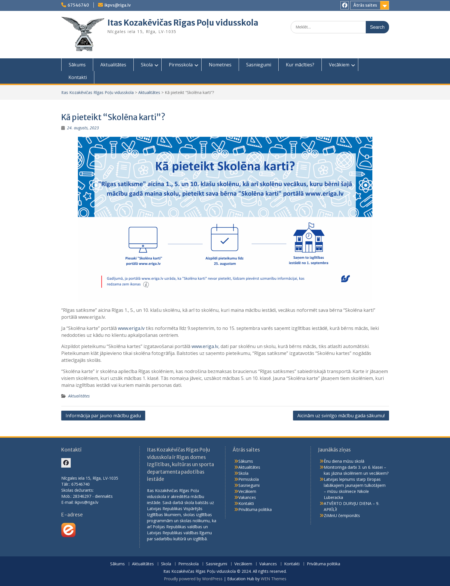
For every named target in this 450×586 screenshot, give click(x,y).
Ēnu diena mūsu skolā (344, 461)
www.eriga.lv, (205, 346)
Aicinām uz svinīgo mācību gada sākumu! (341, 415)
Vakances (247, 497)
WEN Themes (273, 578)
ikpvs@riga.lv (117, 5)
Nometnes (220, 65)
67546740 (78, 5)
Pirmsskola (181, 65)
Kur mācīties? (300, 65)
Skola (147, 65)
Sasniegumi (258, 65)
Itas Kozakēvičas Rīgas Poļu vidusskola (182, 23)
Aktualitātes (113, 65)
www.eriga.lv (131, 328)
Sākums (77, 65)
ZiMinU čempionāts (342, 515)
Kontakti (77, 77)
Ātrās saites (365, 5)
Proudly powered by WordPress (193, 578)
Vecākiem (339, 65)
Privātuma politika (255, 509)
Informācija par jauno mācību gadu (103, 415)
